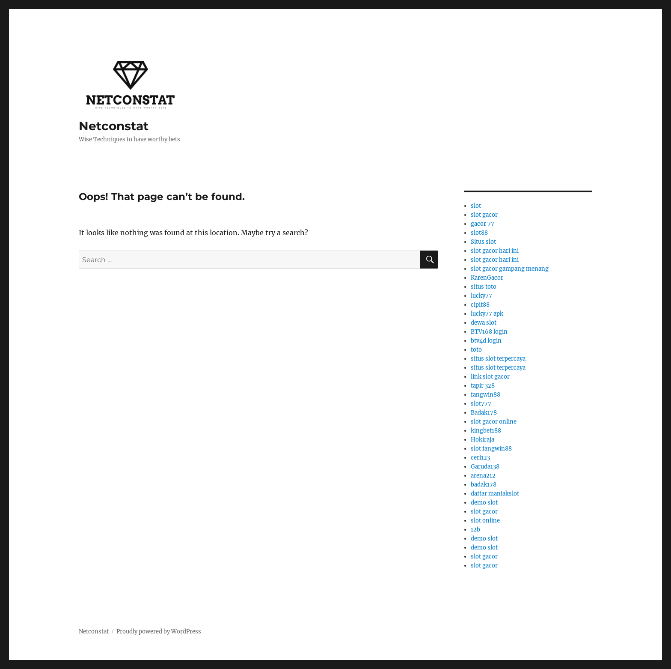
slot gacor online (494, 421)
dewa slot (483, 322)
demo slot (484, 502)
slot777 (481, 403)
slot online (485, 520)
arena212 (483, 475)
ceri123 (480, 457)
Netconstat (113, 126)
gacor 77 (482, 223)
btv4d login (486, 340)
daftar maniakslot (495, 493)
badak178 (483, 484)
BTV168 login (489, 331)
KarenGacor (487, 277)
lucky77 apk (487, 313)
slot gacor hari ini (495, 250)
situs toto (483, 286)
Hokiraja (482, 439)
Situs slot (483, 241)
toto (476, 349)
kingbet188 (486, 430)
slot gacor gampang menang (510, 268)
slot (476, 205)
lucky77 (481, 295)
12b (475, 529)
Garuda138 (485, 466)
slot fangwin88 (491, 448)
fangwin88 (485, 394)
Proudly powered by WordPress (158, 631)
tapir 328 (483, 385)
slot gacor (484, 214)
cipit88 (480, 304)
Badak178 (484, 412)
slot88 (479, 232)
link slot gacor (490, 376)
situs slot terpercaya (498, 358)
